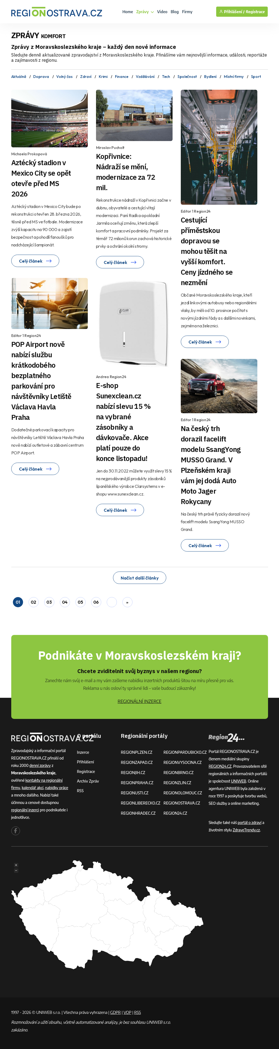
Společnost (187, 76)
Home (127, 11)
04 (64, 602)
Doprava (41, 76)
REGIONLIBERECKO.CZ (140, 803)
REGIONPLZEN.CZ (136, 752)
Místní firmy (234, 76)
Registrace (255, 12)
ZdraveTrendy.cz (246, 830)
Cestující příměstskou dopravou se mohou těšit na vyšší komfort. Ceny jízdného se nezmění (207, 251)
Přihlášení (85, 762)
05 (80, 602)
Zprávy (145, 11)
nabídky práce (56, 787)
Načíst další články (140, 578)
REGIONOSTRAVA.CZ (182, 803)
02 (33, 602)
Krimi (103, 76)
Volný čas (64, 76)
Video (162, 11)
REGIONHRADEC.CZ (138, 813)
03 (49, 602)
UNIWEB (238, 781)
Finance (121, 76)
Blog (175, 11)
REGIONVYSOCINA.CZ (183, 762)
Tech (166, 76)
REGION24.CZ (175, 813)
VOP (127, 1012)
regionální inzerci (25, 810)
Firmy (187, 11)
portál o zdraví (249, 822)
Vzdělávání (145, 76)
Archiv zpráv (88, 781)
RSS (80, 790)
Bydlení (210, 76)
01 (18, 602)
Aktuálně (18, 76)
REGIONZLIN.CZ (177, 782)
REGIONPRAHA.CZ (137, 782)
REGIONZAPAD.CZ (137, 762)
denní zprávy (40, 765)
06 (96, 602)
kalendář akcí (32, 787)
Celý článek (35, 261)
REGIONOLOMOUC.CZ (183, 793)
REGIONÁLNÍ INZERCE (140, 701)
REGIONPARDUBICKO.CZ (185, 752)
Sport (256, 76)
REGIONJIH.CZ (133, 772)
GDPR (115, 1012)
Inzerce (83, 752)
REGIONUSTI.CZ (134, 793)
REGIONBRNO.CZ (179, 772)
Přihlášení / (232, 12)
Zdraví (85, 76)
